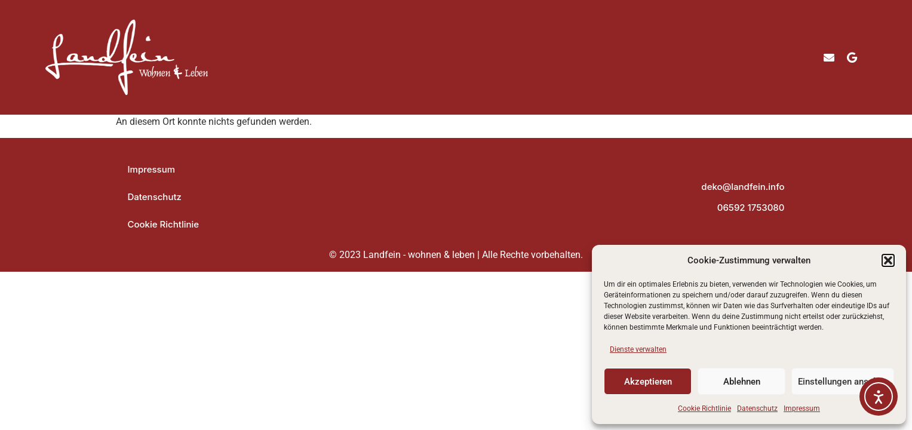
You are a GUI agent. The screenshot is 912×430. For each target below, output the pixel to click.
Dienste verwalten (638, 349)
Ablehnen (741, 381)
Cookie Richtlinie (704, 408)
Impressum (802, 408)
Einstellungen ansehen (843, 381)
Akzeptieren (648, 381)
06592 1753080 (751, 207)
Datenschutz (757, 408)
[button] (888, 260)
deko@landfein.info (742, 186)
